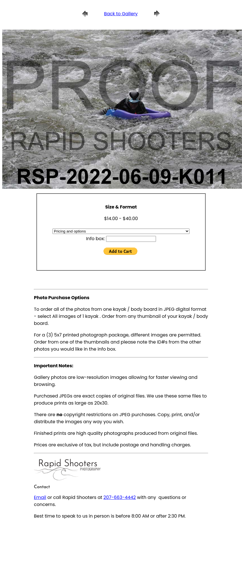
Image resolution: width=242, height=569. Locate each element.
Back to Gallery (121, 13)
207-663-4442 (120, 497)
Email (40, 497)
